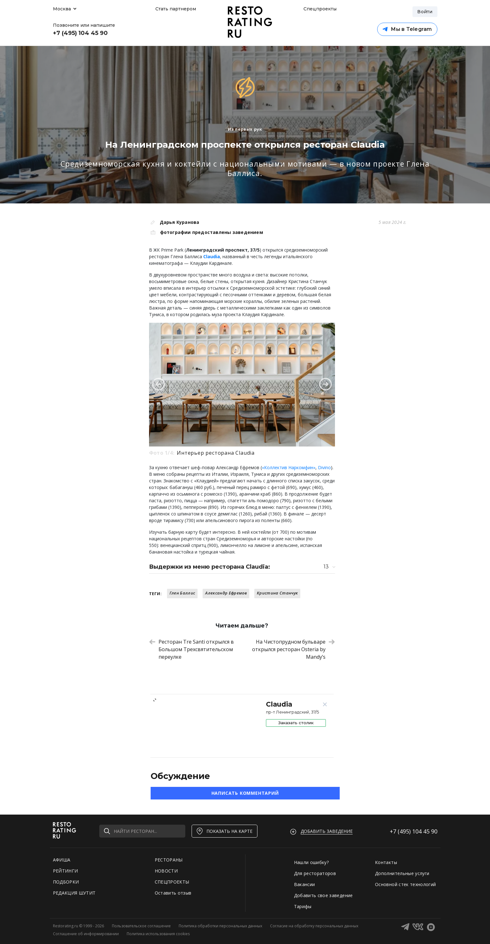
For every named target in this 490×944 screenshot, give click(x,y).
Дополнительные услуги (402, 873)
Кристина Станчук (277, 593)
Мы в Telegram (407, 29)
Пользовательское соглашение (141, 926)
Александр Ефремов (226, 593)
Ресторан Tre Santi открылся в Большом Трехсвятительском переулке (191, 649)
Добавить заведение (327, 831)
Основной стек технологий (405, 884)
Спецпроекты (319, 8)
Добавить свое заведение (323, 895)
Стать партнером (175, 8)
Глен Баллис (182, 593)
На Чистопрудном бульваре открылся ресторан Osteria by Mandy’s (293, 649)
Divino (324, 467)
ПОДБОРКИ (66, 882)
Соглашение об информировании (86, 933)
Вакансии (304, 884)
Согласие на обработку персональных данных (314, 926)
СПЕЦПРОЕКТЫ (172, 882)
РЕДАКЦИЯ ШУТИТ (74, 893)
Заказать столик (296, 722)
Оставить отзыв (173, 893)
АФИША (62, 860)
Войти (424, 11)
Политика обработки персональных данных (220, 926)
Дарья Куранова (179, 222)
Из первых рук (245, 129)
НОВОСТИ (166, 871)
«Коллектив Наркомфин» (288, 467)
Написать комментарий (245, 793)
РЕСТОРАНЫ (169, 860)
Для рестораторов (315, 873)
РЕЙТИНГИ (65, 871)
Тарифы (303, 906)
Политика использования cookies (158, 933)
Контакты (386, 862)
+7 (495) (413, 831)
